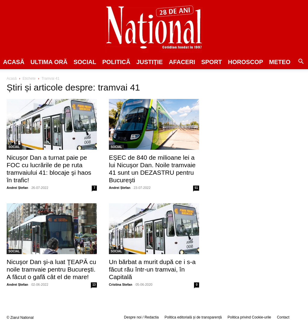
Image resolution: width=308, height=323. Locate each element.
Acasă (13, 62)
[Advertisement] (256, 122)
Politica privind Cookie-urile (249, 317)
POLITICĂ (116, 62)
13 (94, 284)
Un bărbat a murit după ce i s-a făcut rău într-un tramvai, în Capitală (152, 269)
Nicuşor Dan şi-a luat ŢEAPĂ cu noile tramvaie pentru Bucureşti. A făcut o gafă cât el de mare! (51, 269)
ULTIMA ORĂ (48, 62)
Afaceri (182, 62)
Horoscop (245, 62)
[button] (301, 62)
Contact (283, 317)
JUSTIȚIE (149, 62)
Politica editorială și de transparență (193, 317)
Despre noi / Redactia (141, 317)
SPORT (211, 62)
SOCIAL (84, 62)
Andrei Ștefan (17, 187)
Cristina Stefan (120, 284)
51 (196, 187)
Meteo (280, 62)
